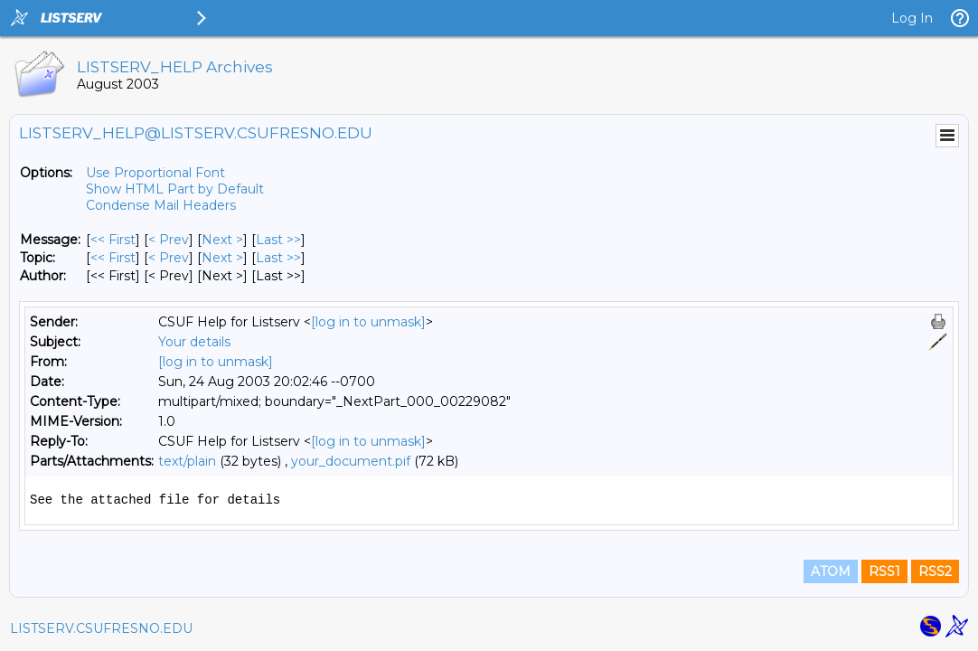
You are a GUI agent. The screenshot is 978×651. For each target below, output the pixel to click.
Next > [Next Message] (222, 239)
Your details (194, 342)
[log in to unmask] (368, 322)
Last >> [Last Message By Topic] (278, 258)
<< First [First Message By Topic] (113, 258)
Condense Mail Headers (161, 205)
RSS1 (884, 571)
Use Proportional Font (155, 173)
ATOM (831, 571)
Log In (912, 18)
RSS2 (935, 571)
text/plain (187, 461)
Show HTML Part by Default (175, 189)
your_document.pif (350, 461)
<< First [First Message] (113, 239)
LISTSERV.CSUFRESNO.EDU (101, 628)
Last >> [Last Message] (278, 239)
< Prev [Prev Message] (168, 239)
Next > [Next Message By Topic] (222, 258)
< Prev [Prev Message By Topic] (168, 258)
